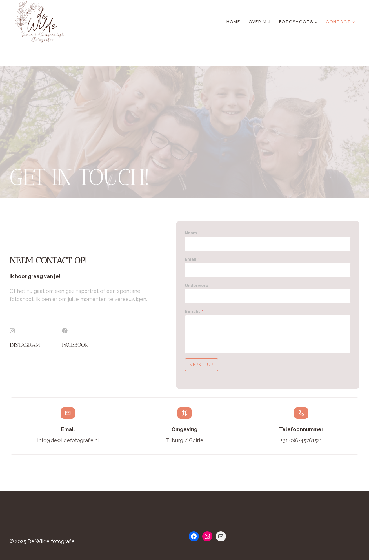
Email (192, 259)
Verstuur (202, 365)
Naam (192, 233)
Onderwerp (196, 285)
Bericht (194, 311)
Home (233, 22)
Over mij (260, 22)
